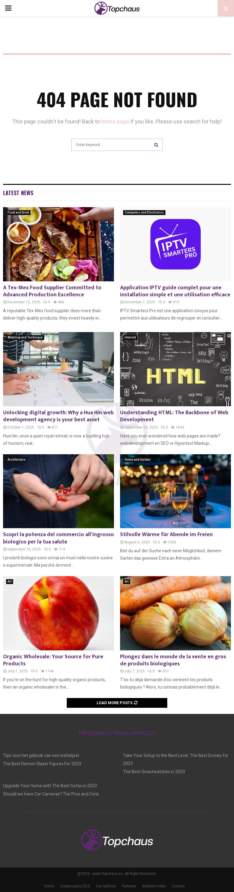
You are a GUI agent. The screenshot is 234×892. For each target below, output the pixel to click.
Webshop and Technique (25, 337)
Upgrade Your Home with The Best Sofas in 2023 (50, 785)
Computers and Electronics (144, 212)
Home (49, 886)
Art (10, 581)
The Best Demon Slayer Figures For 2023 (42, 763)
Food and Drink (18, 212)
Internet (130, 337)
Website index (154, 886)
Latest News (18, 193)
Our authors (106, 886)
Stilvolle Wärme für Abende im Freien (166, 534)
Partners (129, 886)
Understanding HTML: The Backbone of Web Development (174, 416)
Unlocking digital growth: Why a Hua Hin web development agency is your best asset (58, 416)
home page (115, 121)
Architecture (17, 459)
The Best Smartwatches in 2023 (154, 771)
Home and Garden (138, 459)
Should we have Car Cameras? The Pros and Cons (51, 793)
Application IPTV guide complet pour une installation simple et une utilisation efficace (175, 291)
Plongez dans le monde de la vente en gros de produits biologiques (173, 660)
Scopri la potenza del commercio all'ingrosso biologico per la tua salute (58, 538)
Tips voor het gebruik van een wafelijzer (41, 755)
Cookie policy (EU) (75, 886)
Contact (178, 886)
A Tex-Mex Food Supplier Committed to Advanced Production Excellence (52, 291)
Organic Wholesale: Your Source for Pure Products (53, 660)
